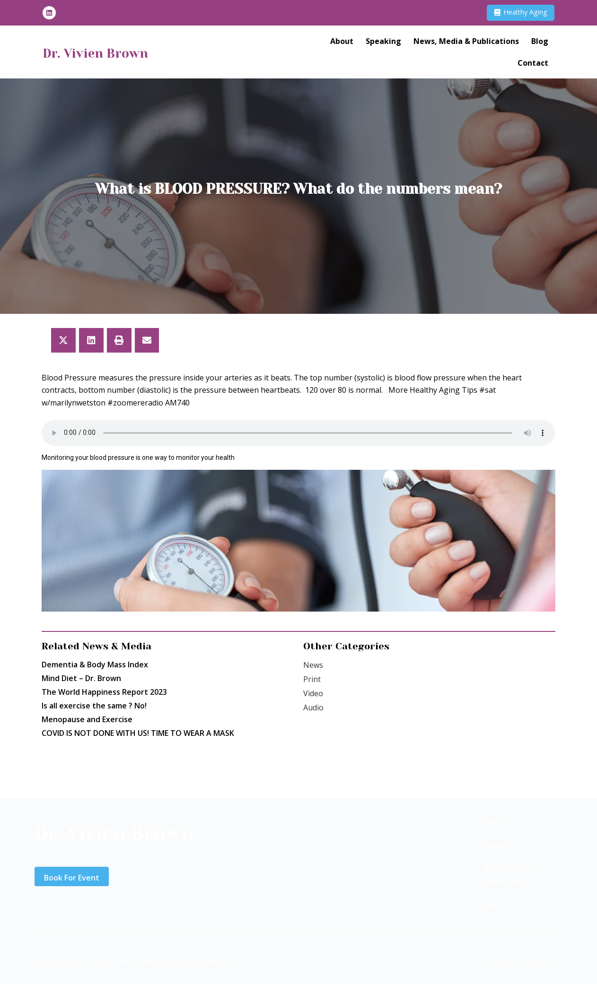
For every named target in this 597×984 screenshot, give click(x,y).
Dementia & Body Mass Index (95, 664)
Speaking (383, 43)
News (313, 665)
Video (313, 693)
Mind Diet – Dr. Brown (81, 678)
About (341, 43)
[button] (63, 340)
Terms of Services (530, 961)
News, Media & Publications (466, 43)
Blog (539, 43)
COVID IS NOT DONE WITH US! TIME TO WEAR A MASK (138, 733)
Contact (533, 65)
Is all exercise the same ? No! (94, 705)
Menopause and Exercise (87, 719)
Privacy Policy (467, 961)
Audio (313, 707)
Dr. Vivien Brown (111, 53)
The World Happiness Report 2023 (104, 692)
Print (312, 679)
